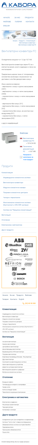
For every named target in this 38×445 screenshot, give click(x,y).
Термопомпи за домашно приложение (13, 392)
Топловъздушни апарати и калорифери (14, 384)
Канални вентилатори (8, 344)
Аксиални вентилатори (9, 341)
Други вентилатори (8, 359)
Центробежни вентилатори (10, 346)
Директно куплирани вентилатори (12, 367)
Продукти (29, 18)
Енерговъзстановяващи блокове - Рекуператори (16, 357)
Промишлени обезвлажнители (11, 430)
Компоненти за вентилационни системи (14, 362)
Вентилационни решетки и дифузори (13, 369)
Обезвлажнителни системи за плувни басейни (16, 424)
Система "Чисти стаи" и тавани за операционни (16, 422)
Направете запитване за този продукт (28, 157)
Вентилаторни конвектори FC (29, 140)
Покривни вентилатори (9, 354)
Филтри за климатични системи (12, 372)
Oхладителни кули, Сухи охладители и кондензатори (17, 419)
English (6, 26)
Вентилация (6, 215)
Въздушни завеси (7, 382)
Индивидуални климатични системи (17, 178)
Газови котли (6, 387)
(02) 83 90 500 (29, 303)
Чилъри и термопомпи (11, 197)
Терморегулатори (7, 407)
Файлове (7, 22)
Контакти (30, 22)
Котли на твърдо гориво (9, 389)
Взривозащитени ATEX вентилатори (13, 352)
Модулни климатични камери (14, 187)
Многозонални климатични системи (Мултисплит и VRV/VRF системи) (17, 204)
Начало (6, 18)
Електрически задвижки (9, 402)
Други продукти (7, 230)
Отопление (6, 220)
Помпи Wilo (5, 432)
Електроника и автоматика (12, 225)
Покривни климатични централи (15, 192)
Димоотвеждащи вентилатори (11, 349)
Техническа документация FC (29, 149)
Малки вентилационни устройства (12, 364)
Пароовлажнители (7, 427)
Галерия (18, 22)
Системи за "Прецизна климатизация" (17, 210)
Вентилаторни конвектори (27, 43)
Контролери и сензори (9, 409)
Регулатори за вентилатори (10, 404)
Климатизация (30, 41)
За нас (17, 18)
